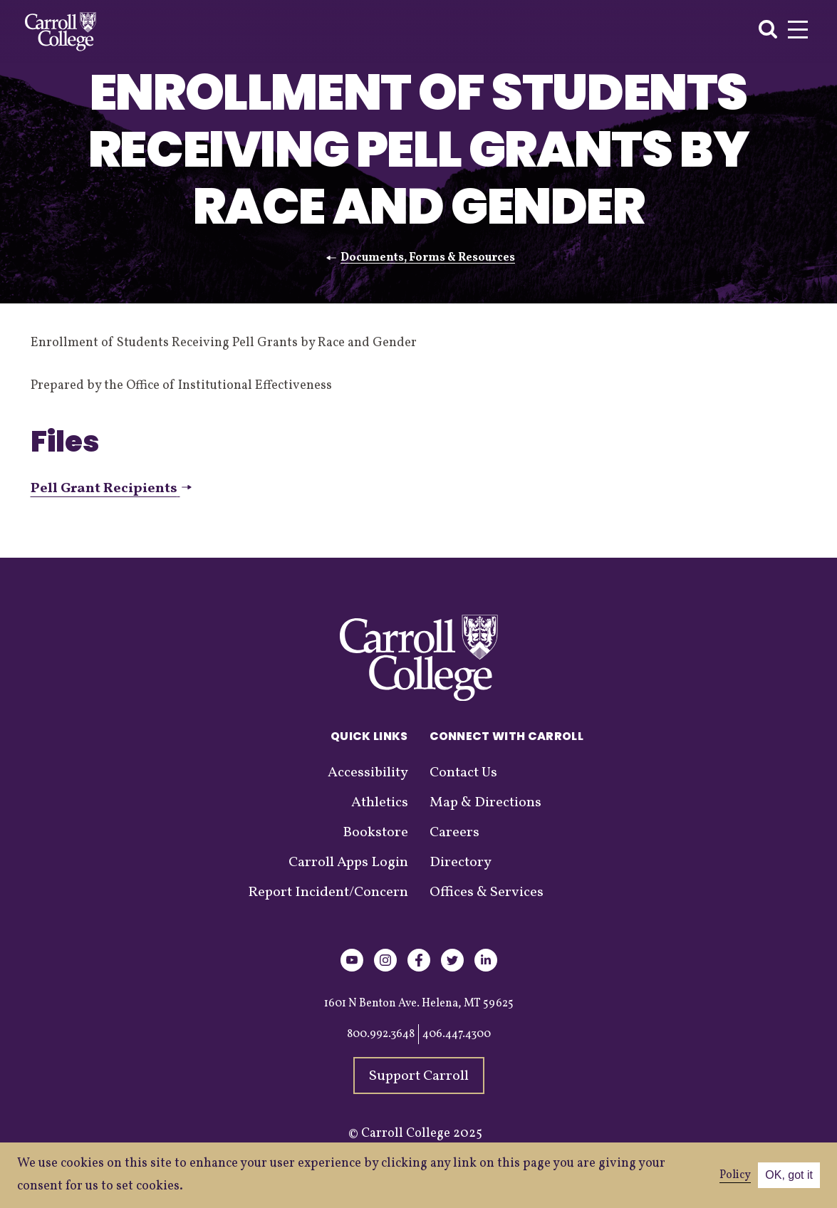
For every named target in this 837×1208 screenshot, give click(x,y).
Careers (454, 833)
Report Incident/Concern (328, 892)
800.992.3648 (381, 1034)
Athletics (379, 803)
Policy (735, 1175)
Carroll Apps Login (348, 863)
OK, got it (789, 1175)
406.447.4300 (456, 1034)
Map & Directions (485, 803)
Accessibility (368, 773)
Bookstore (375, 833)
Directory (461, 863)
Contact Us (463, 773)
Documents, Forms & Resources (427, 258)
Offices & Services (487, 892)
